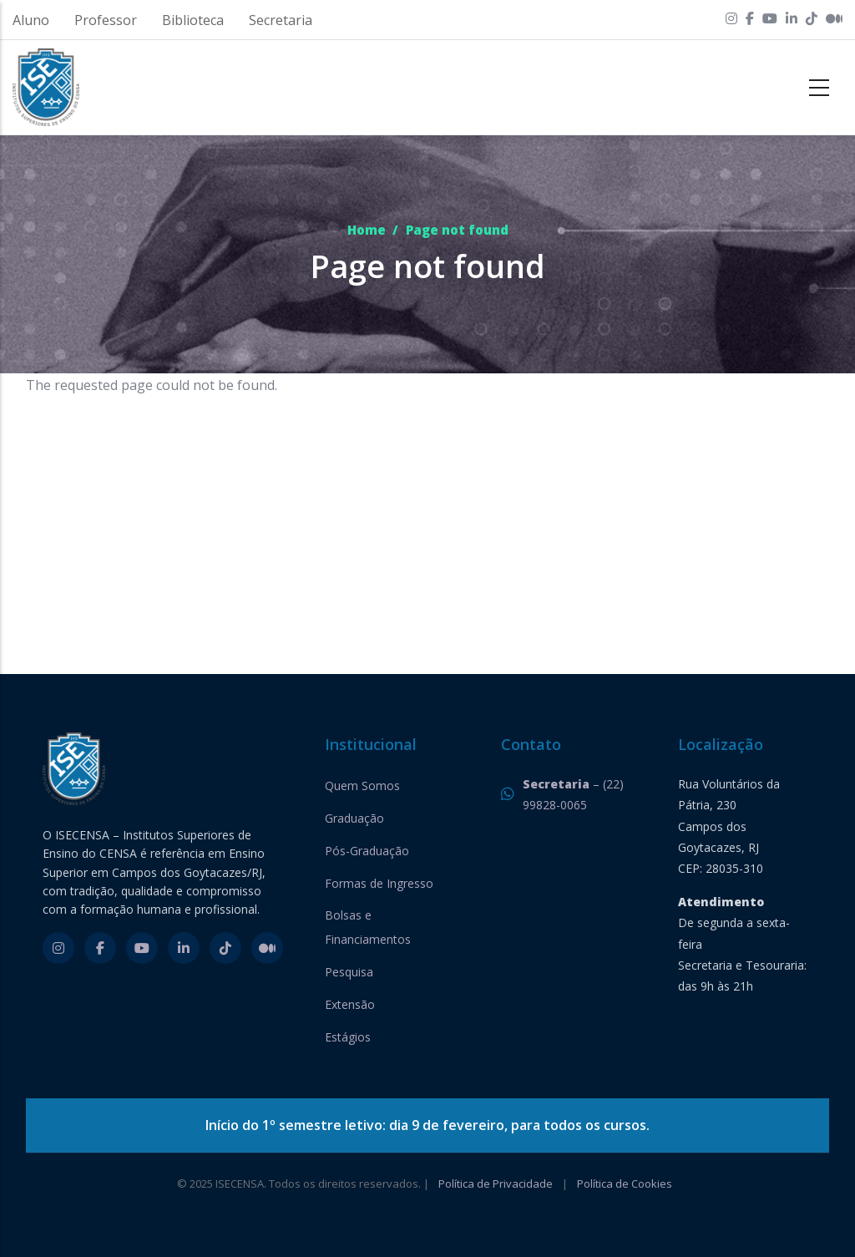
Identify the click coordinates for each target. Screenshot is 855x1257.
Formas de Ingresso (379, 883)
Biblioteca (193, 20)
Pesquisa (349, 972)
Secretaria (280, 20)
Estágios (348, 1037)
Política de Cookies (624, 1183)
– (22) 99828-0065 (573, 794)
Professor (105, 20)
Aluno (31, 20)
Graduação (354, 818)
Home (366, 229)
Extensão (350, 1004)
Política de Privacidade (495, 1183)
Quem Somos (362, 785)
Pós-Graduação (367, 851)
